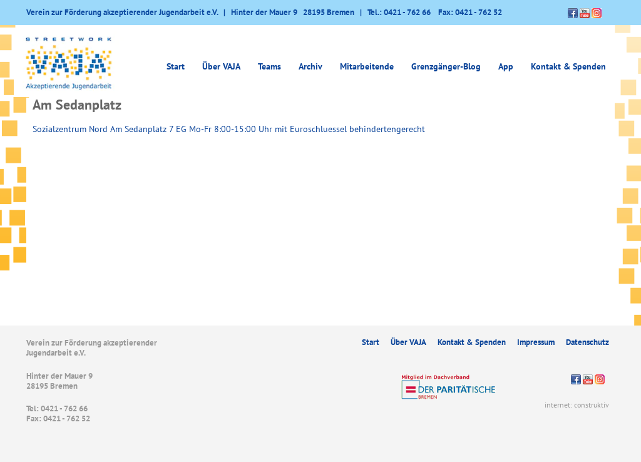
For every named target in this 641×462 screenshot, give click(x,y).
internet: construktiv (577, 404)
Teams (269, 66)
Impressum (536, 342)
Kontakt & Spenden (568, 66)
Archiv (310, 66)
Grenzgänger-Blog (446, 66)
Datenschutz (587, 342)
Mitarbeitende (367, 66)
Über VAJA (221, 66)
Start (176, 66)
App (505, 66)
